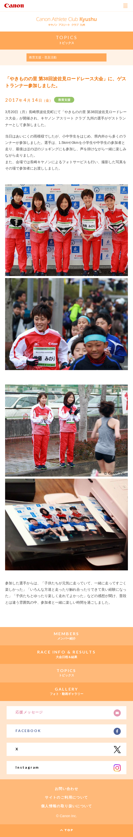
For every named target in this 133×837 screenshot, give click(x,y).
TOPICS (66, 37)
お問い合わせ (66, 789)
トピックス (66, 43)
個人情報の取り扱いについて (66, 806)
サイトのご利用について (66, 797)
